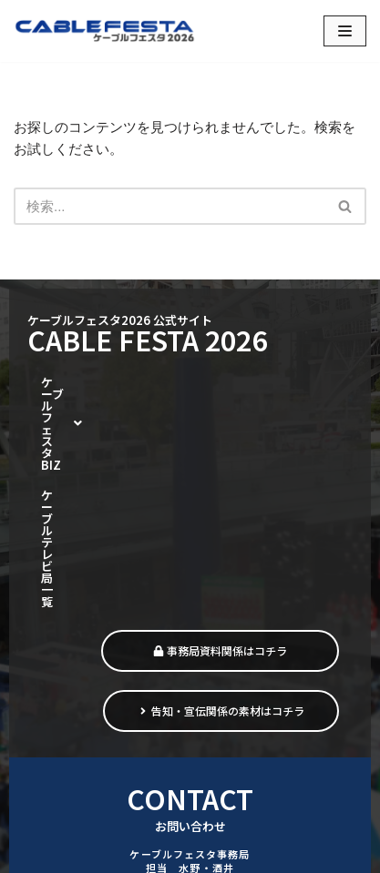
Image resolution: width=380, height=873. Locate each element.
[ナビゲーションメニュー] (345, 30)
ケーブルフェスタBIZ (113, 384)
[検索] (169, 206)
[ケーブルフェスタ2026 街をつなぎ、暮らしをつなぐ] (105, 31)
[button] (113, 384)
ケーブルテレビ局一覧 (100, 415)
